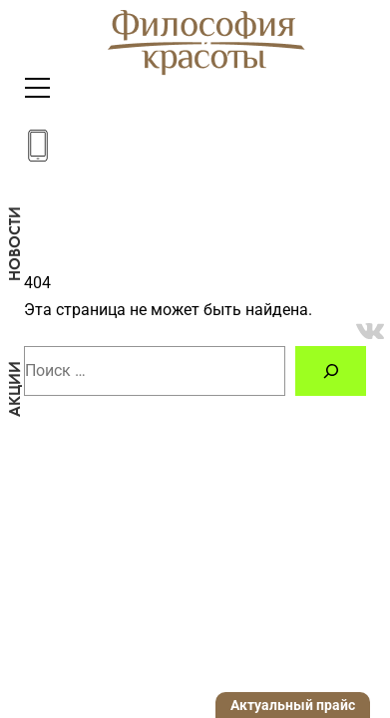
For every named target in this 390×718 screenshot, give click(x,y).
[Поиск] (330, 370)
